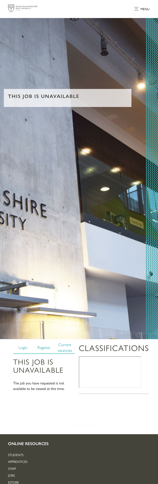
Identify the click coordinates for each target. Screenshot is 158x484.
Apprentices (17, 461)
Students (15, 454)
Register (43, 347)
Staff (12, 468)
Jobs (11, 475)
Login (23, 347)
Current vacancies (65, 347)
